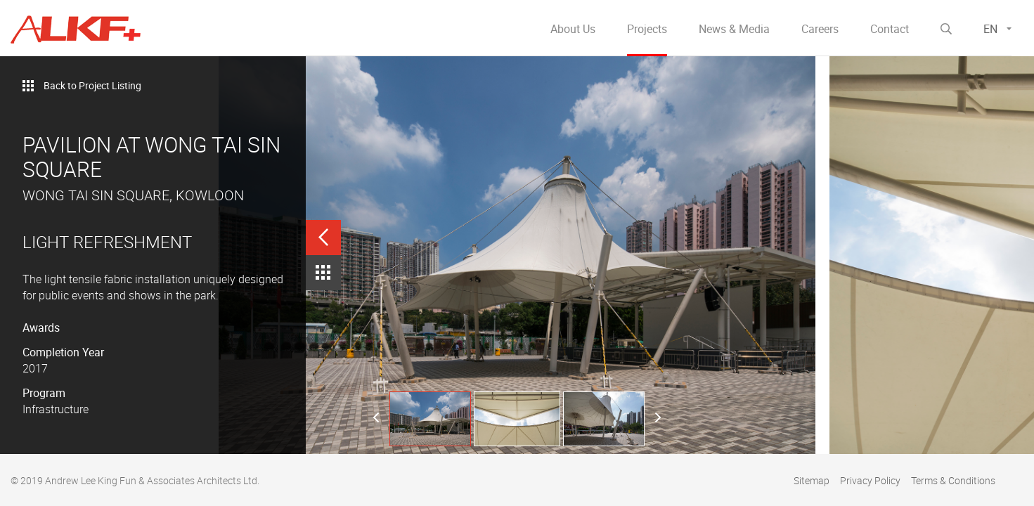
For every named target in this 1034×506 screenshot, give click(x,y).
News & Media (734, 29)
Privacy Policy (870, 480)
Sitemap (811, 480)
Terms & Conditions (953, 480)
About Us (572, 29)
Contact (889, 29)
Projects (647, 29)
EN (990, 29)
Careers (820, 29)
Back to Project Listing (92, 85)
